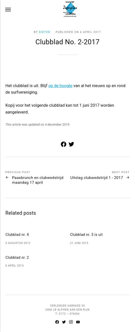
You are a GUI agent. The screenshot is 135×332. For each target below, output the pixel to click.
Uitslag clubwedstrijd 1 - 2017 (96, 177)
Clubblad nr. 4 (17, 235)
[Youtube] (77, 322)
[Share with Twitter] (71, 145)
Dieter (44, 32)
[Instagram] (71, 322)
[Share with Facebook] (64, 145)
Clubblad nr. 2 (17, 257)
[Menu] (8, 10)
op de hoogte (61, 85)
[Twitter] (64, 322)
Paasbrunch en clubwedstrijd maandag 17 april (38, 180)
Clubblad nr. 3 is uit (86, 235)
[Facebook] (57, 322)
